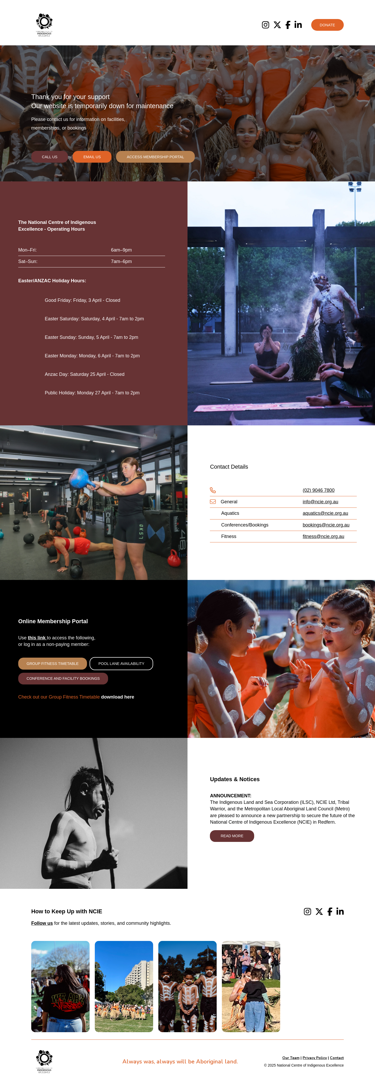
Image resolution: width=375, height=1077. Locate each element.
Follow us (42, 923)
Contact (337, 1057)
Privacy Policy (315, 1057)
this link (37, 637)
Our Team (290, 1057)
